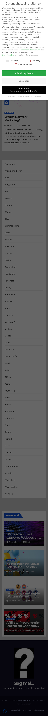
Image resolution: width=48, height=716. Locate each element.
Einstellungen (8, 55)
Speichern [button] (24, 81)
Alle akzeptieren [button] (24, 73)
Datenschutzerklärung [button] (25, 97)
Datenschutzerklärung (30, 50)
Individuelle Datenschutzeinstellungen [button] (24, 89)
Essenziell (12, 61)
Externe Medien (23, 64)
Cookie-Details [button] (12, 97)
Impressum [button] (37, 97)
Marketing (34, 61)
